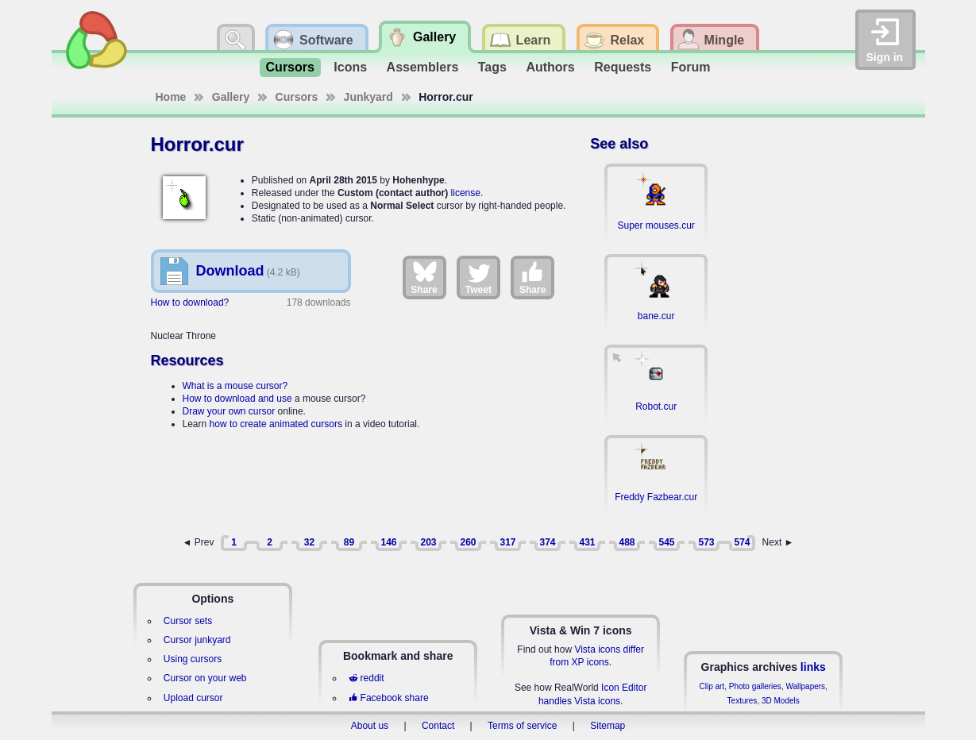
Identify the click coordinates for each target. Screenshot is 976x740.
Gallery (230, 97)
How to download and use (237, 398)
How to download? (190, 302)
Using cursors (193, 659)
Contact (438, 725)
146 (388, 542)
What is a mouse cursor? (235, 385)
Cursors (290, 67)
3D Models (781, 700)
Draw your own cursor (229, 411)
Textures (742, 700)
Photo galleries (755, 686)
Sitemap (607, 725)
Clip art (711, 686)
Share (424, 277)
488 (627, 542)
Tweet (478, 277)
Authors (550, 67)
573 (706, 542)
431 (587, 542)
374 (547, 542)
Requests (622, 67)
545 (666, 542)
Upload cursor (193, 697)
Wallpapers (805, 686)
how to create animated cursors (276, 424)
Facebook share (388, 697)
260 (468, 542)
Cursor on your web (205, 678)
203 (428, 542)
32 (309, 542)
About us (369, 725)
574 (742, 542)
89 (349, 542)
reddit (366, 678)
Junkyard (368, 97)
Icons (350, 67)
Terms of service (522, 725)
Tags (492, 67)
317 (507, 542)
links (813, 667)
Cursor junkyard (197, 640)
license (465, 192)
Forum (691, 67)
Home (171, 97)
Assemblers (423, 67)
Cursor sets (188, 620)
